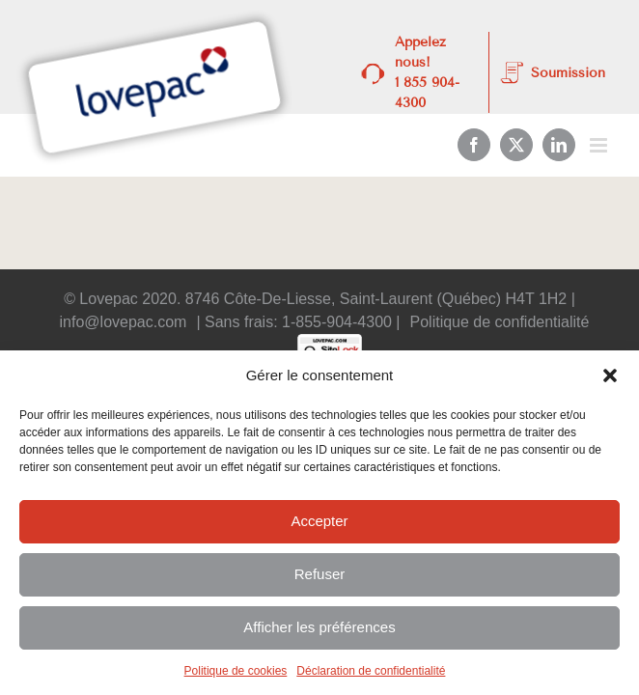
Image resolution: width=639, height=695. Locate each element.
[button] (610, 375)
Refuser (320, 574)
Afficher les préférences (319, 627)
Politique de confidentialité (500, 322)
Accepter (319, 521)
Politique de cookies (236, 671)
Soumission (568, 73)
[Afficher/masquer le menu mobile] (600, 145)
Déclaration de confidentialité (370, 671)
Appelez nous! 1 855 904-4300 (427, 72)
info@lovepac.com (123, 322)
